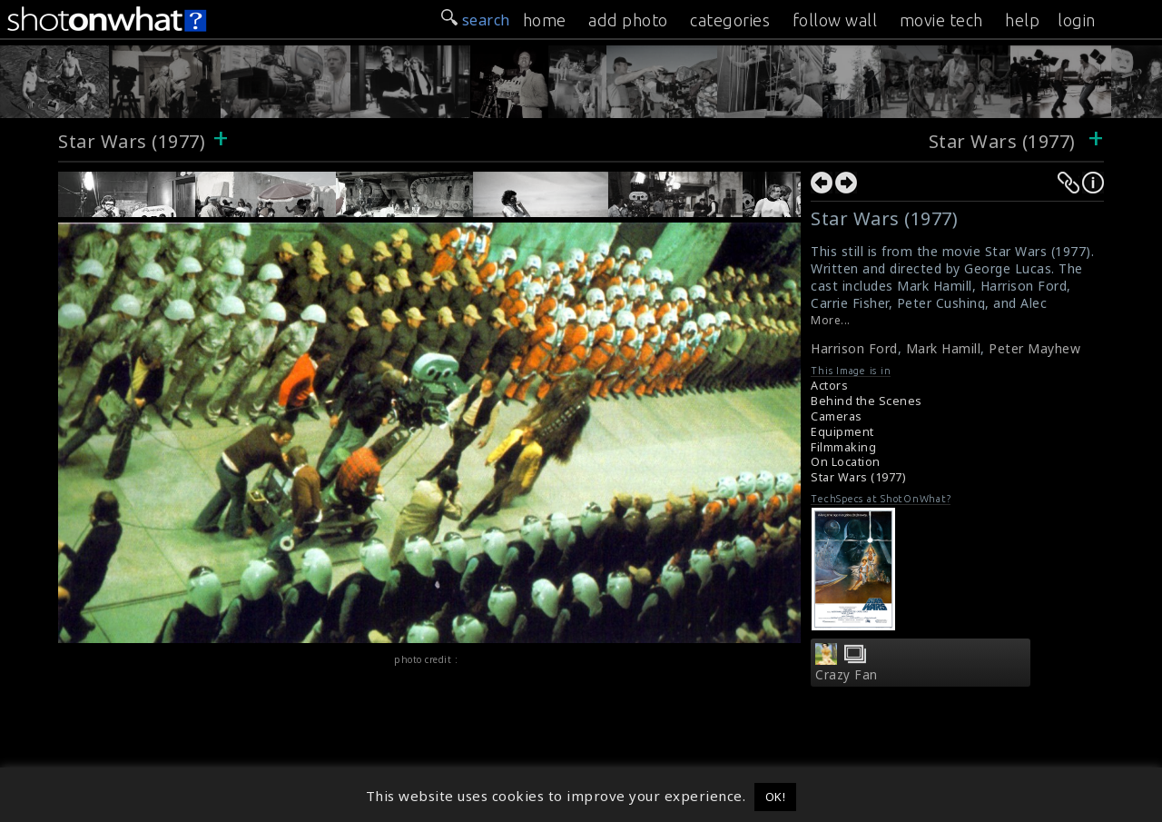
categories (730, 20)
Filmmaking (843, 447)
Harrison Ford (854, 348)
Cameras (836, 416)
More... (831, 320)
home (544, 20)
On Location (846, 462)
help (1022, 20)
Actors (829, 385)
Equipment (842, 432)
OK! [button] (775, 796)
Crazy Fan (846, 675)
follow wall (835, 20)
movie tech (941, 20)
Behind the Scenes (866, 401)
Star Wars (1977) (131, 141)
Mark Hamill (943, 348)
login (1077, 20)
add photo (628, 20)
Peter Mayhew (1034, 348)
